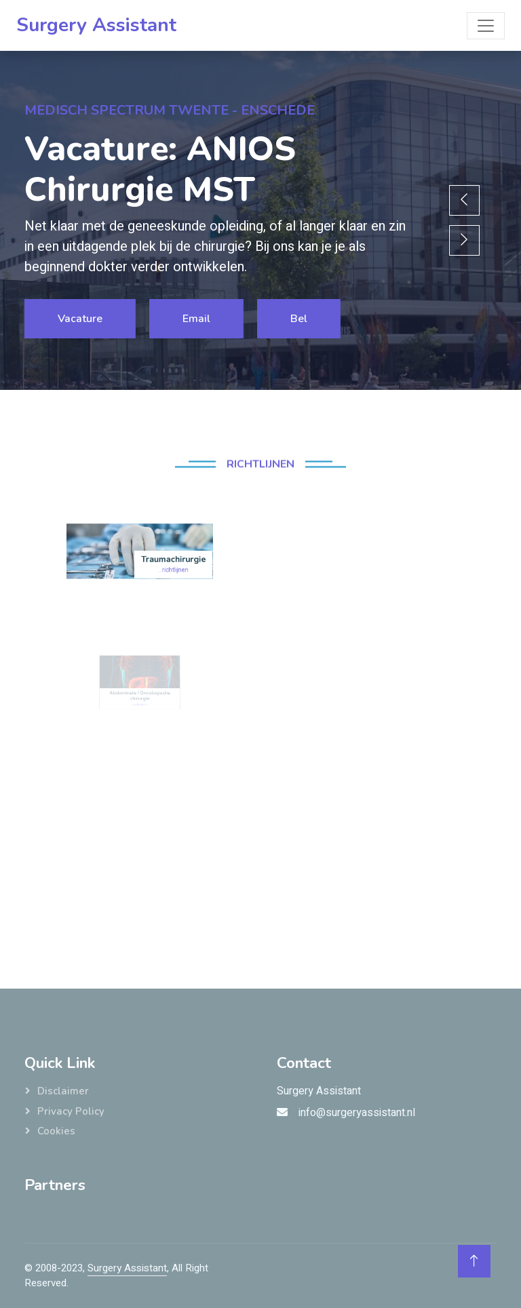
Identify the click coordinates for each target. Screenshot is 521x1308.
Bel (298, 318)
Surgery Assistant (127, 1268)
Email (196, 318)
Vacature (79, 318)
